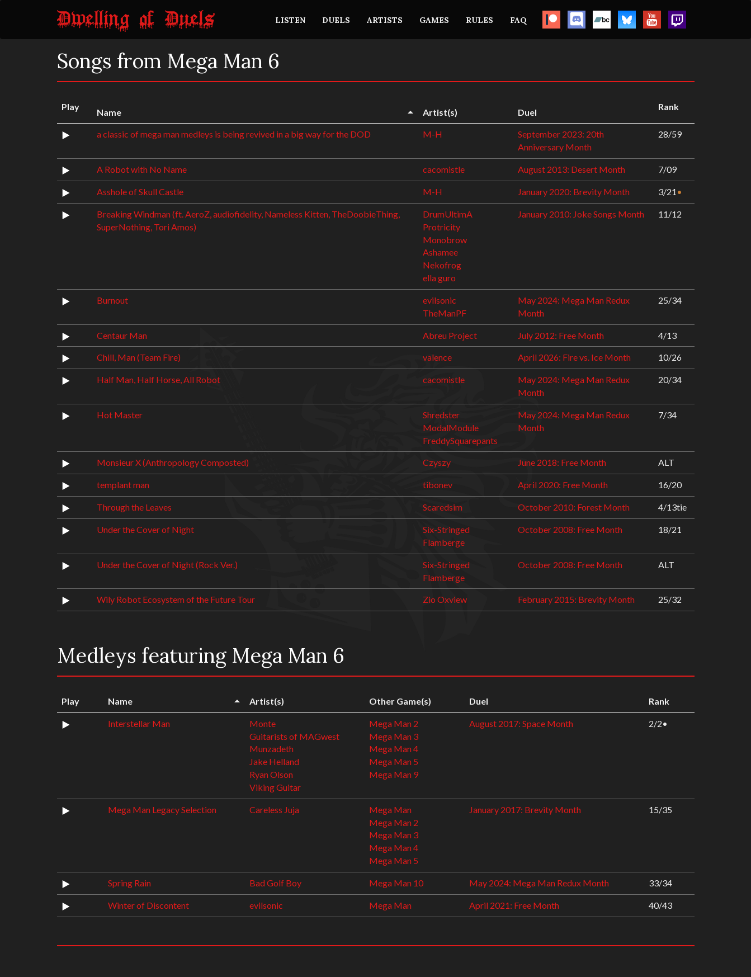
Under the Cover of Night (145, 529)
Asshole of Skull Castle (140, 191)
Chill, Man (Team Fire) (139, 357)
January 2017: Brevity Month (525, 809)
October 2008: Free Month (570, 529)
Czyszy (437, 462)
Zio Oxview (445, 599)
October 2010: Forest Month (574, 507)
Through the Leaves (134, 507)
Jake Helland (274, 761)
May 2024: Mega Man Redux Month (539, 882)
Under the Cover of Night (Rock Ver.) (167, 564)
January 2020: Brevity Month (574, 191)
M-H (432, 134)
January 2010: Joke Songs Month (581, 214)
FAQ (518, 20)
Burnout (112, 300)
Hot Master (120, 414)
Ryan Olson (271, 774)
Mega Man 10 (396, 882)
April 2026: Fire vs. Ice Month (574, 357)
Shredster (441, 414)
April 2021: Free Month (514, 905)
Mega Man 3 (393, 736)
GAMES (434, 20)
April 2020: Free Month (563, 484)
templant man (123, 484)
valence (437, 357)
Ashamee (440, 252)
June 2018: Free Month (562, 462)
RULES (479, 20)
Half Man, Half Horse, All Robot (158, 379)
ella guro (439, 277)
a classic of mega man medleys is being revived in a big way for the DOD (234, 134)
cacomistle (444, 169)
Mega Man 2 (393, 723)
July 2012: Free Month (561, 335)
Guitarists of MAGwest (294, 736)
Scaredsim (442, 507)
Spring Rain (129, 882)
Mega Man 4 (393, 748)
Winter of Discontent (148, 905)
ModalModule (451, 427)
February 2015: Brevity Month (576, 599)
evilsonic (439, 300)
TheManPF (444, 313)
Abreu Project (450, 335)
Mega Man (390, 809)
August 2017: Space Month (521, 723)
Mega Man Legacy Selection (162, 809)
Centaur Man (122, 335)
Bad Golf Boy (275, 882)
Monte (262, 723)
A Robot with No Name (142, 169)
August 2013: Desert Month (571, 169)
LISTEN (290, 20)
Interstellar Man (139, 723)
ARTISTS (385, 20)
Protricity (441, 226)
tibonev (437, 484)
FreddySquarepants (460, 440)
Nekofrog (442, 264)
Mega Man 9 (393, 774)
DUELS (336, 20)
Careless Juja (274, 809)
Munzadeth (271, 748)
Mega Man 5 (393, 761)
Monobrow (445, 239)
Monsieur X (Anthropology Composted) (173, 462)
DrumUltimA (448, 214)
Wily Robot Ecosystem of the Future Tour (176, 599)
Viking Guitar (275, 787)
